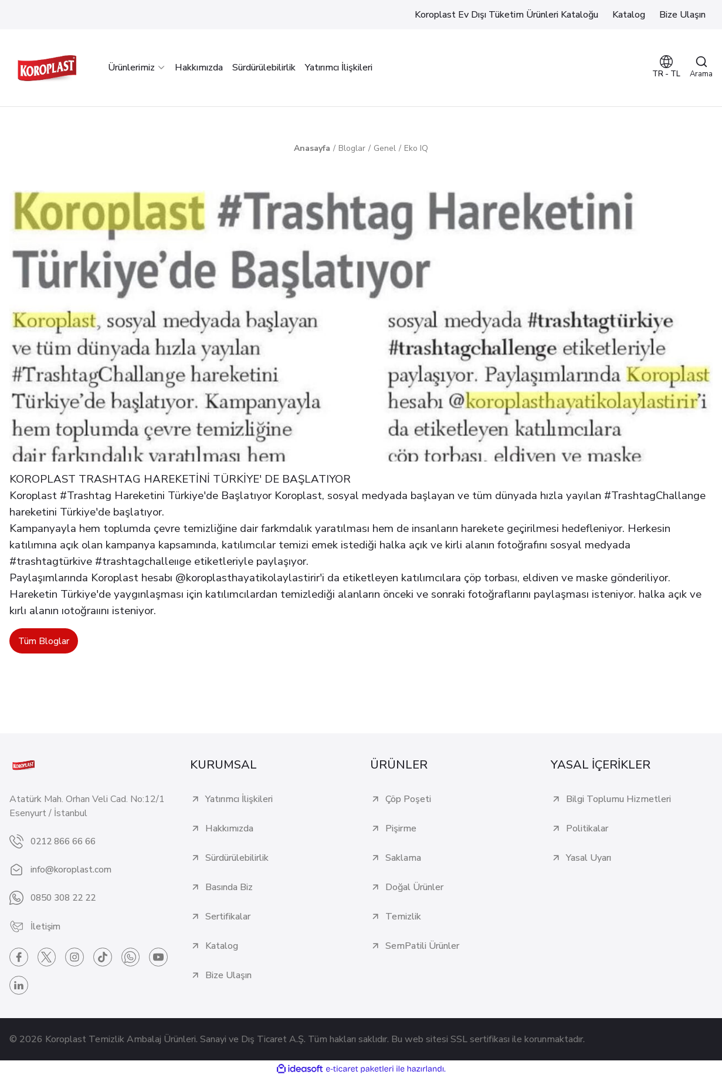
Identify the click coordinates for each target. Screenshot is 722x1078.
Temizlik (403, 917)
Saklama (403, 858)
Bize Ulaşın (228, 975)
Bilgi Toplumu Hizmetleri (618, 799)
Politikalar (587, 829)
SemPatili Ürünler (422, 946)
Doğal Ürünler (414, 887)
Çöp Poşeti (408, 799)
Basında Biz (229, 887)
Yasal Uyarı (588, 858)
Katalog (221, 946)
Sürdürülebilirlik (237, 858)
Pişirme (400, 829)
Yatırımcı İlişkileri (239, 799)
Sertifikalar (227, 917)
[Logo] (46, 68)
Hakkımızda (229, 829)
